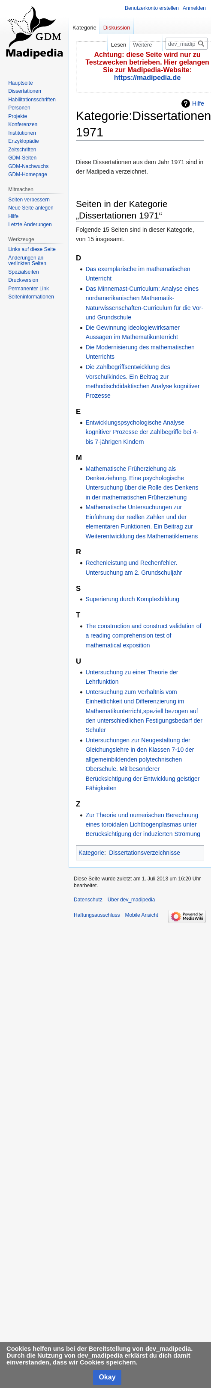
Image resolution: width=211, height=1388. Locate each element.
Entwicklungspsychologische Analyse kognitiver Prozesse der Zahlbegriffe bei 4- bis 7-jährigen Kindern (141, 432)
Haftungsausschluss (97, 915)
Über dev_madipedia (131, 900)
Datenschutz (88, 900)
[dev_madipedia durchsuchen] (187, 44)
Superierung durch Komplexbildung (132, 599)
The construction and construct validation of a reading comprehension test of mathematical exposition (143, 636)
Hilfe (198, 103)
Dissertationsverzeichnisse (144, 852)
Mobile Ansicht (141, 915)
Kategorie (91, 852)
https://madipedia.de (147, 77)
